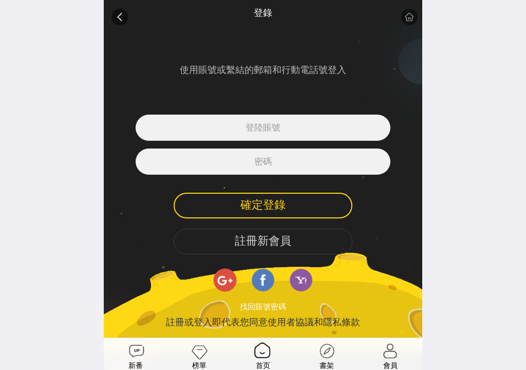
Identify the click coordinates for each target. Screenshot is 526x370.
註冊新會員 (263, 241)
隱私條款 (341, 322)
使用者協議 (291, 322)
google (225, 280)
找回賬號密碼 (263, 307)
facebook (263, 280)
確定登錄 (263, 205)
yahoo (301, 280)
